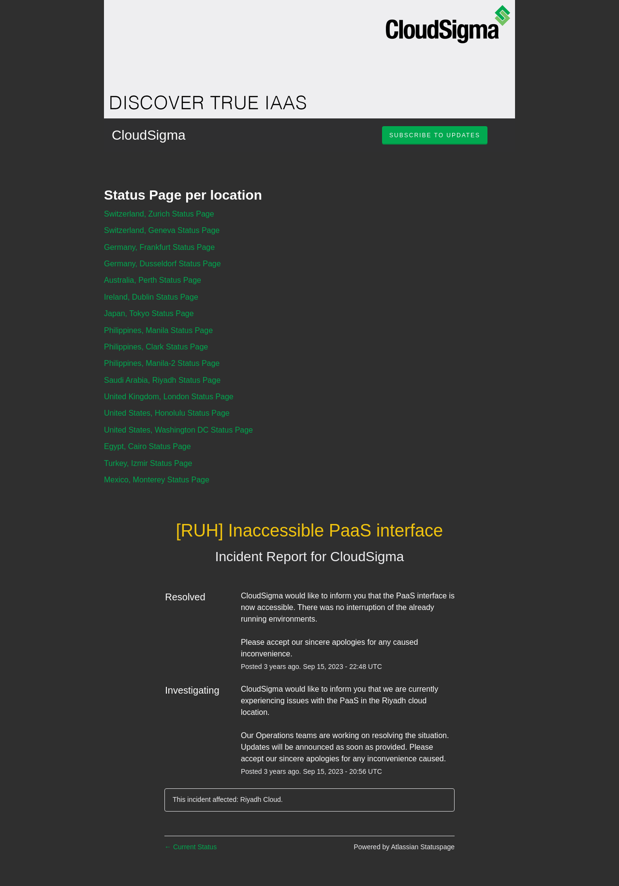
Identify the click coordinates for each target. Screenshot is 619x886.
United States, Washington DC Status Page (178, 430)
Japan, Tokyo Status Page (149, 313)
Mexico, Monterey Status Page (156, 480)
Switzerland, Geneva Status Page (162, 230)
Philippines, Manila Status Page (158, 330)
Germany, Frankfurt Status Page (159, 247)
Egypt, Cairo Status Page (147, 446)
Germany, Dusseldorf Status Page (162, 264)
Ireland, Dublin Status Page (151, 297)
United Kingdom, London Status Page (169, 396)
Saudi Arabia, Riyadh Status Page (162, 380)
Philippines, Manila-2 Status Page (162, 363)
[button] (434, 135)
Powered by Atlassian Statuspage (404, 847)
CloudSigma (149, 135)
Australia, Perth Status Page (152, 280)
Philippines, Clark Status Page (156, 347)
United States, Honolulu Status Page (167, 413)
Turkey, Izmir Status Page (148, 463)
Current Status (190, 847)
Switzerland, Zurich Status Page (159, 214)
